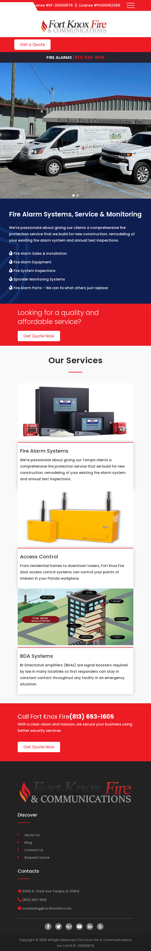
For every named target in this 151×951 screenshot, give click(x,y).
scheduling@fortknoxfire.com (46, 908)
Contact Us (33, 850)
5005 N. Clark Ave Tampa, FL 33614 (51, 891)
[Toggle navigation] (131, 5)
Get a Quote (32, 44)
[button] (73, 195)
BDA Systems (36, 656)
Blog (28, 842)
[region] (75, 131)
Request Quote (36, 857)
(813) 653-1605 (89, 57)
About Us (32, 835)
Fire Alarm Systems (44, 450)
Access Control (39, 556)
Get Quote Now (38, 336)
